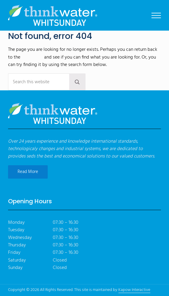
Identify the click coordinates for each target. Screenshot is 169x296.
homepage (32, 57)
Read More (28, 171)
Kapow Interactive (134, 289)
